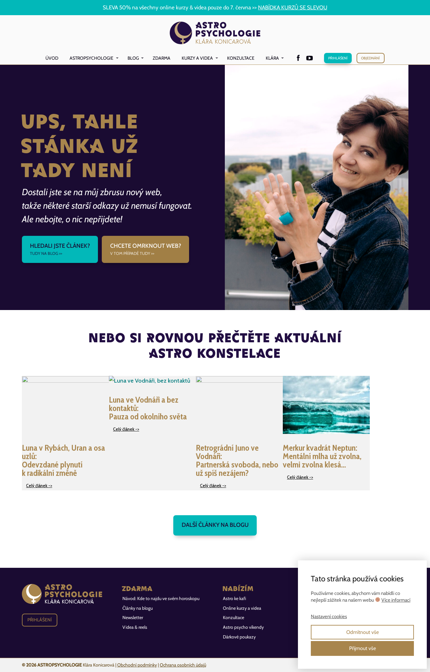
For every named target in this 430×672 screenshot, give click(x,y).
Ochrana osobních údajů (183, 665)
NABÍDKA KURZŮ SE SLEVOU (292, 7)
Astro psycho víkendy (243, 627)
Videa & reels (134, 627)
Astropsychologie (91, 58)
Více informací (395, 600)
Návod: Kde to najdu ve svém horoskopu (160, 598)
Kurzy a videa (197, 58)
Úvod (51, 58)
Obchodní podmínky (137, 665)
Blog (133, 58)
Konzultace (240, 58)
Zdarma (161, 58)
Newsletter (132, 617)
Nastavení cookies (329, 616)
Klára (272, 58)
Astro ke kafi (234, 598)
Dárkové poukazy (239, 637)
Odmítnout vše (362, 632)
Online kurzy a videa (242, 608)
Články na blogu (137, 608)
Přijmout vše (362, 648)
